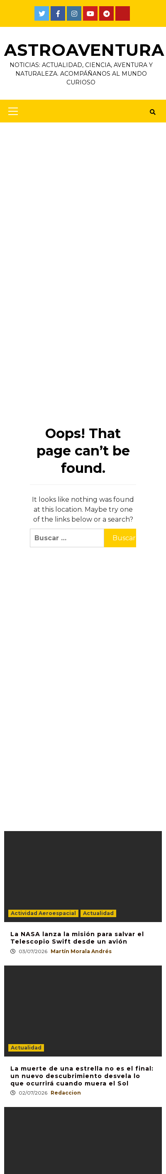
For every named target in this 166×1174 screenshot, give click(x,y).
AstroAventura (85, 50)
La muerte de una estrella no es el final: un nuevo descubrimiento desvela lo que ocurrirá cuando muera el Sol (82, 1075)
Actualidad (98, 913)
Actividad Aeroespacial (43, 913)
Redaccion (66, 1093)
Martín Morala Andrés (81, 951)
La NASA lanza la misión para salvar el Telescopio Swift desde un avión (77, 937)
